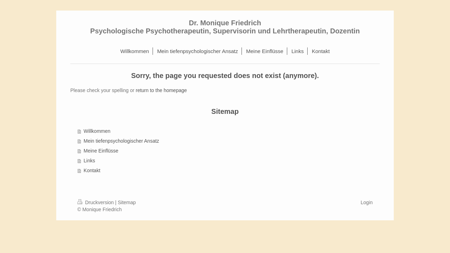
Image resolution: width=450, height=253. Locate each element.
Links (89, 160)
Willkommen (97, 131)
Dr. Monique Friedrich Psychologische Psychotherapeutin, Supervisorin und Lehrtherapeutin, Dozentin (225, 27)
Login (367, 202)
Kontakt (92, 170)
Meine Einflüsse (101, 151)
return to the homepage (161, 90)
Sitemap (127, 202)
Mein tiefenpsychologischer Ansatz (121, 141)
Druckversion (96, 202)
